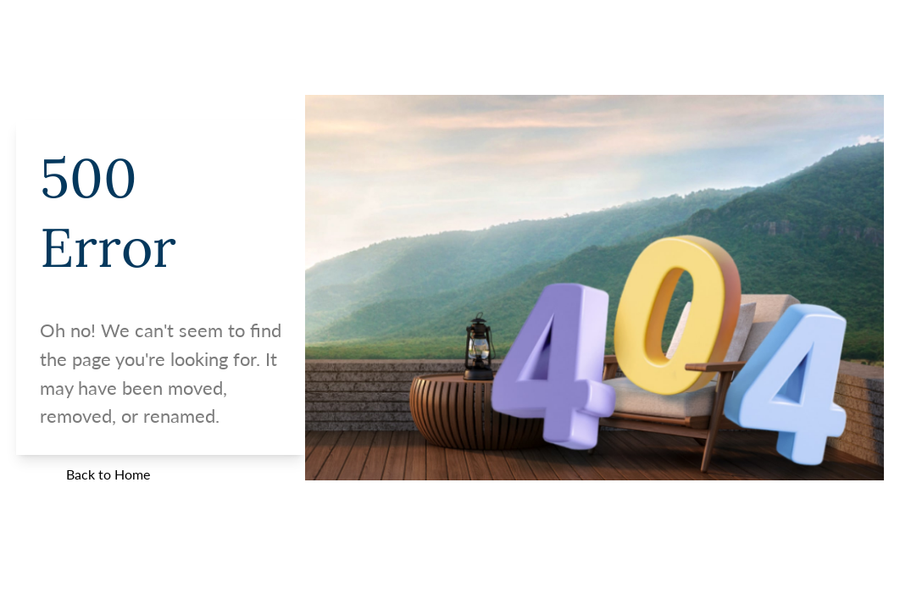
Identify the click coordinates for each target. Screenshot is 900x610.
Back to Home (108, 474)
